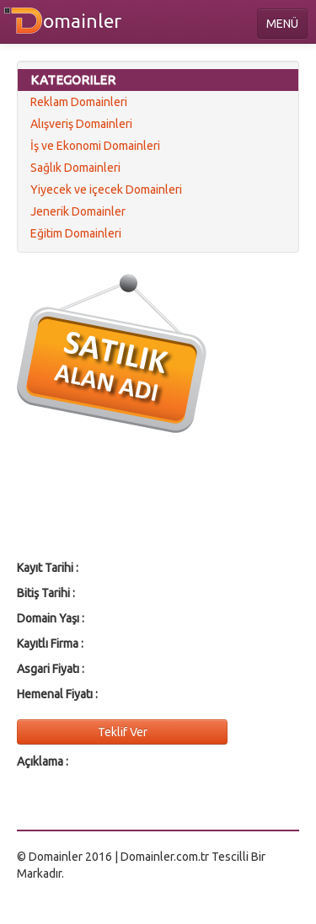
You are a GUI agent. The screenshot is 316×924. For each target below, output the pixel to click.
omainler (82, 20)
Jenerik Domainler (78, 211)
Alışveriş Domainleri (81, 124)
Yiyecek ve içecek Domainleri (106, 189)
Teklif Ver (122, 732)
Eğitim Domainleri (75, 233)
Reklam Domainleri (78, 102)
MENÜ (282, 23)
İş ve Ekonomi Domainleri (95, 145)
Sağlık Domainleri (75, 167)
